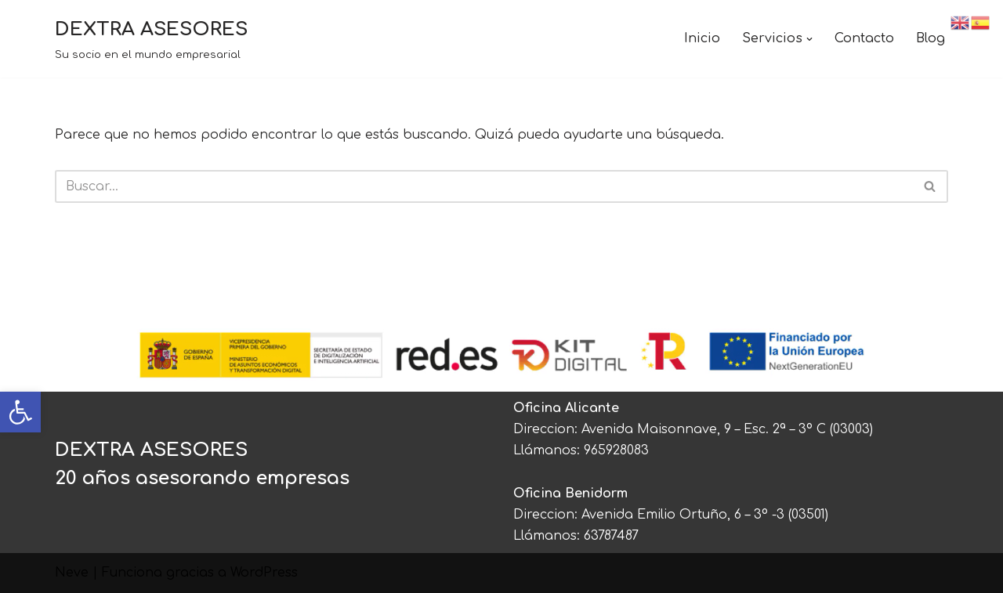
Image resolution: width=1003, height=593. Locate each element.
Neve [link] (72, 573)
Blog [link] (930, 38)
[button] (809, 39)
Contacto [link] (864, 38)
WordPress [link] (264, 573)
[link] (20, 412)
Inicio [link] (702, 38)
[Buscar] (484, 186)
